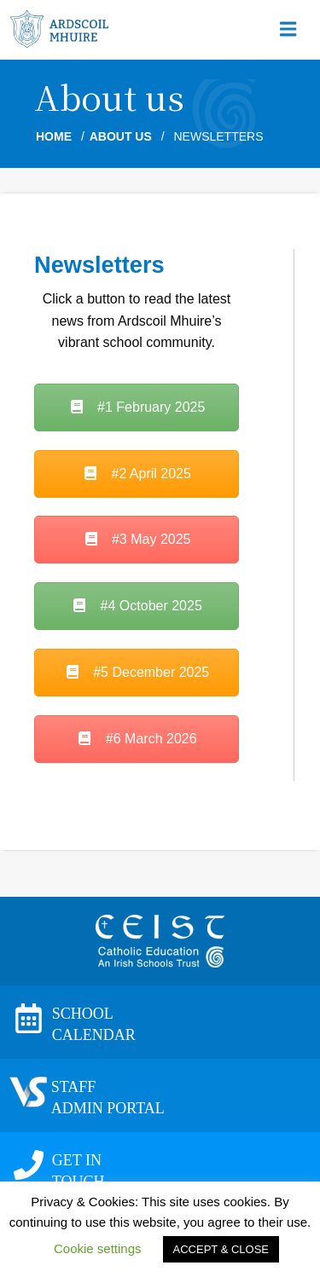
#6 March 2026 (136, 738)
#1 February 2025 (137, 407)
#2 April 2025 (136, 473)
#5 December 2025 (137, 672)
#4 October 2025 (136, 605)
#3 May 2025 (137, 539)
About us (121, 136)
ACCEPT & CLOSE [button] (221, 1249)
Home (54, 136)
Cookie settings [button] (98, 1248)
